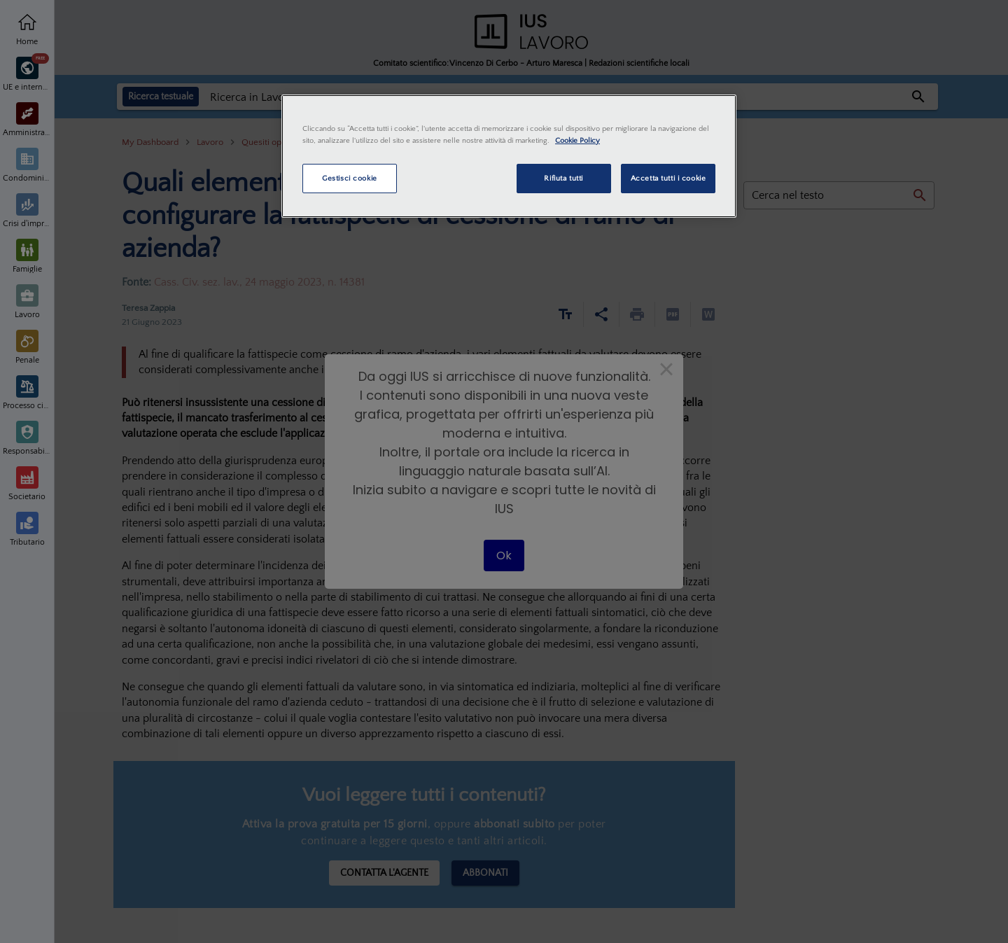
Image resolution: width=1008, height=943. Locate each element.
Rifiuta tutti (563, 178)
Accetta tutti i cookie (668, 178)
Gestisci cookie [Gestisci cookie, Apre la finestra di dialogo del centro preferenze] (349, 178)
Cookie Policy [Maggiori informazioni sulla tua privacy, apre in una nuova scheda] (577, 140)
